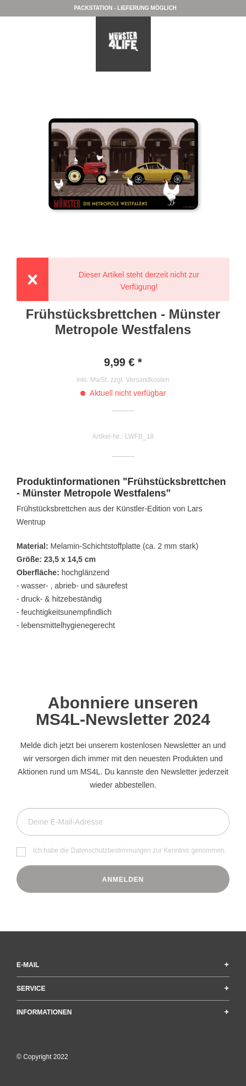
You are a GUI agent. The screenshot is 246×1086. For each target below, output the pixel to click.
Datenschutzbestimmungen (111, 850)
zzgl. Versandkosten (139, 380)
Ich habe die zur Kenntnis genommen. (129, 850)
